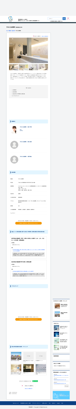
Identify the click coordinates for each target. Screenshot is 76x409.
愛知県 (10, 30)
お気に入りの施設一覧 (45, 36)
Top (7, 30)
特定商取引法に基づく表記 (25, 403)
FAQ (49, 403)
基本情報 (15, 91)
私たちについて (16, 403)
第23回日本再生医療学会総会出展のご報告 (60, 379)
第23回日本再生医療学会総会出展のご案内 (60, 383)
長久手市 (13, 30)
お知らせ (53, 403)
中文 (62, 403)
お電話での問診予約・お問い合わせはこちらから (28, 223)
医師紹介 (15, 90)
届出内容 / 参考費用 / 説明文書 (19, 93)
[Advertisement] (38, 8)
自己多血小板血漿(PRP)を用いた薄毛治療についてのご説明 (23, 271)
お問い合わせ (44, 403)
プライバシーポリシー (36, 403)
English (58, 403)
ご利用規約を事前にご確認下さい (56, 21)
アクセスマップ (16, 95)
